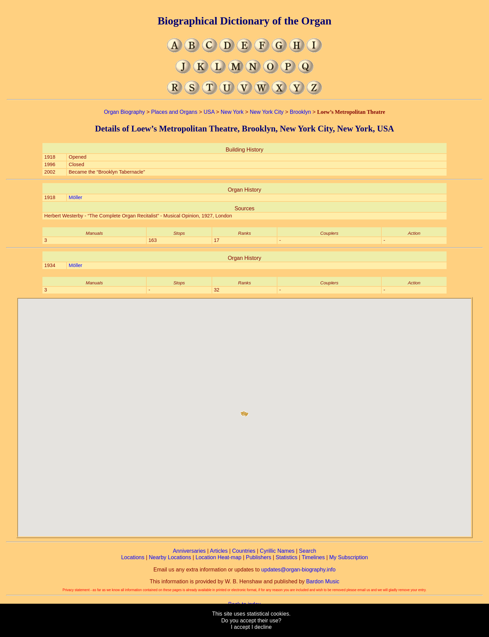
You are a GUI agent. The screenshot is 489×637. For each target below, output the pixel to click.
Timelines (313, 557)
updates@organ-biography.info (298, 569)
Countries (243, 551)
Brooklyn (300, 112)
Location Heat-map (218, 557)
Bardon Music (322, 581)
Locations (133, 557)
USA (208, 112)
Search (307, 551)
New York (232, 112)
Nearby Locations (170, 557)
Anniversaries (189, 551)
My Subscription (348, 557)
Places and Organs (174, 112)
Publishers (258, 557)
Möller (75, 197)
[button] (244, 411)
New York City (267, 112)
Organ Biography (124, 112)
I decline (261, 627)
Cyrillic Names (277, 551)
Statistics (286, 557)
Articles (219, 551)
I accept (240, 627)
